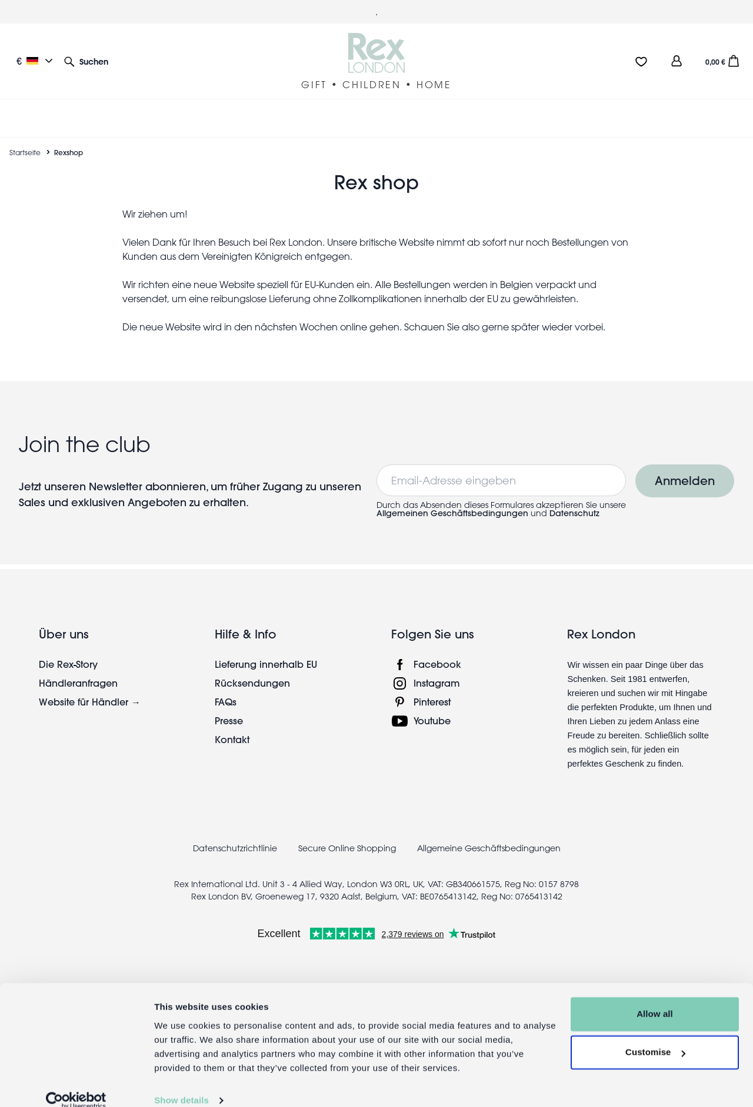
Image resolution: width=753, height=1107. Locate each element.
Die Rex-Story (68, 664)
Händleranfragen (78, 683)
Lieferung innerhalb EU (266, 664)
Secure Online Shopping (348, 848)
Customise (655, 1036)
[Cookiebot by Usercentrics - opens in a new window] (76, 1084)
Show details (181, 1084)
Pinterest (432, 701)
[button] (86, 61)
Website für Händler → (90, 701)
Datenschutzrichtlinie (235, 848)
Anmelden (685, 480)
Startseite (25, 152)
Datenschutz (574, 513)
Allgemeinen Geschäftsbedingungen (452, 513)
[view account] (677, 61)
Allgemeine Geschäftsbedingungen (489, 848)
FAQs (225, 701)
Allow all (655, 997)
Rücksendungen (252, 683)
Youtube (432, 720)
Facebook (437, 664)
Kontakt (232, 739)
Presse (229, 720)
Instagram (437, 683)
